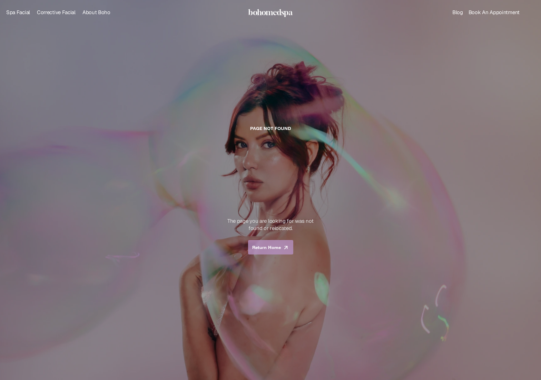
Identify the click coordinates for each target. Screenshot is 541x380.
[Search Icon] (529, 12)
